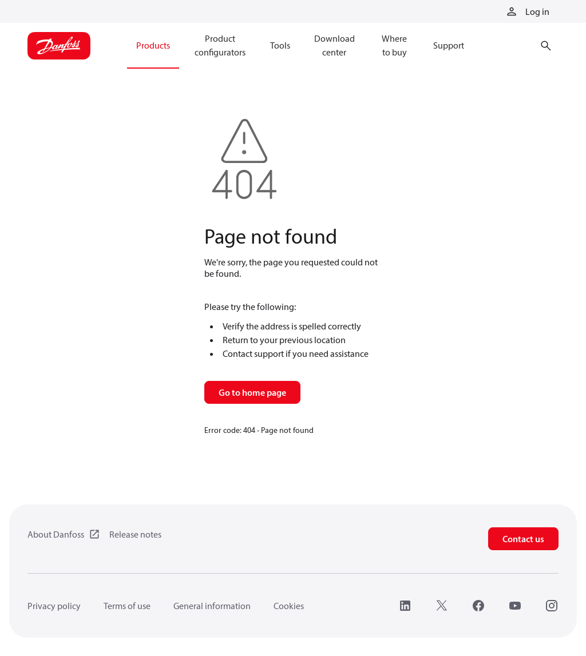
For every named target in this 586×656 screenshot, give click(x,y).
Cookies (289, 605)
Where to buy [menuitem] (394, 45)
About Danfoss (55, 534)
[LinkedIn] (405, 606)
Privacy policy (54, 605)
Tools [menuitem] (280, 45)
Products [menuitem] (153, 45)
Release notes (135, 534)
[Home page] (58, 45)
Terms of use (127, 605)
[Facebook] (478, 606)
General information (212, 605)
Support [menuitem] (448, 45)
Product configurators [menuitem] (220, 45)
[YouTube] (515, 606)
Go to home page (252, 392)
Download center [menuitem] (334, 45)
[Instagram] (552, 606)
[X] (442, 606)
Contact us (523, 538)
